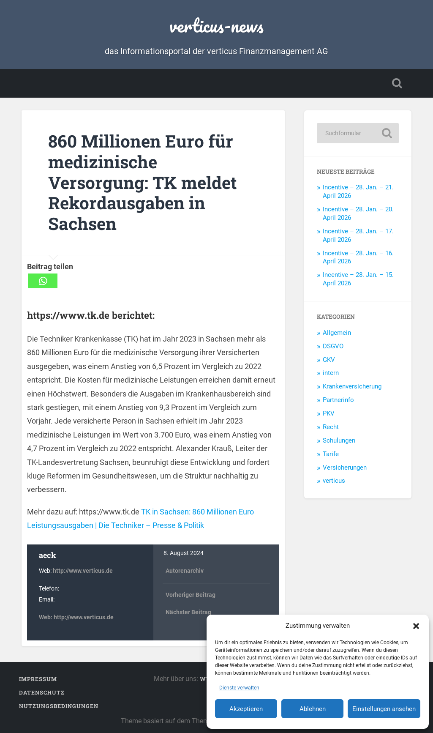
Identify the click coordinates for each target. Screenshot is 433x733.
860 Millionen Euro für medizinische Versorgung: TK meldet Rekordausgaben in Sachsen (142, 182)
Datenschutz (42, 692)
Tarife (331, 454)
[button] (416, 625)
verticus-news (216, 25)
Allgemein (337, 332)
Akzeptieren (246, 709)
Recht (331, 427)
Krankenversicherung (352, 386)
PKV (329, 413)
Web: (46, 617)
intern (331, 373)
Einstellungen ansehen (384, 709)
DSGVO (333, 346)
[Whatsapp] (42, 281)
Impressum (38, 679)
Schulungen (339, 440)
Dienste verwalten (239, 688)
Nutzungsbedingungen (58, 706)
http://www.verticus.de (83, 570)
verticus (334, 480)
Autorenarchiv (185, 570)
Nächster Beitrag (188, 611)
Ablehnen (313, 709)
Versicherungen (345, 467)
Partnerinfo (338, 400)
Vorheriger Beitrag (190, 594)
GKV (329, 360)
